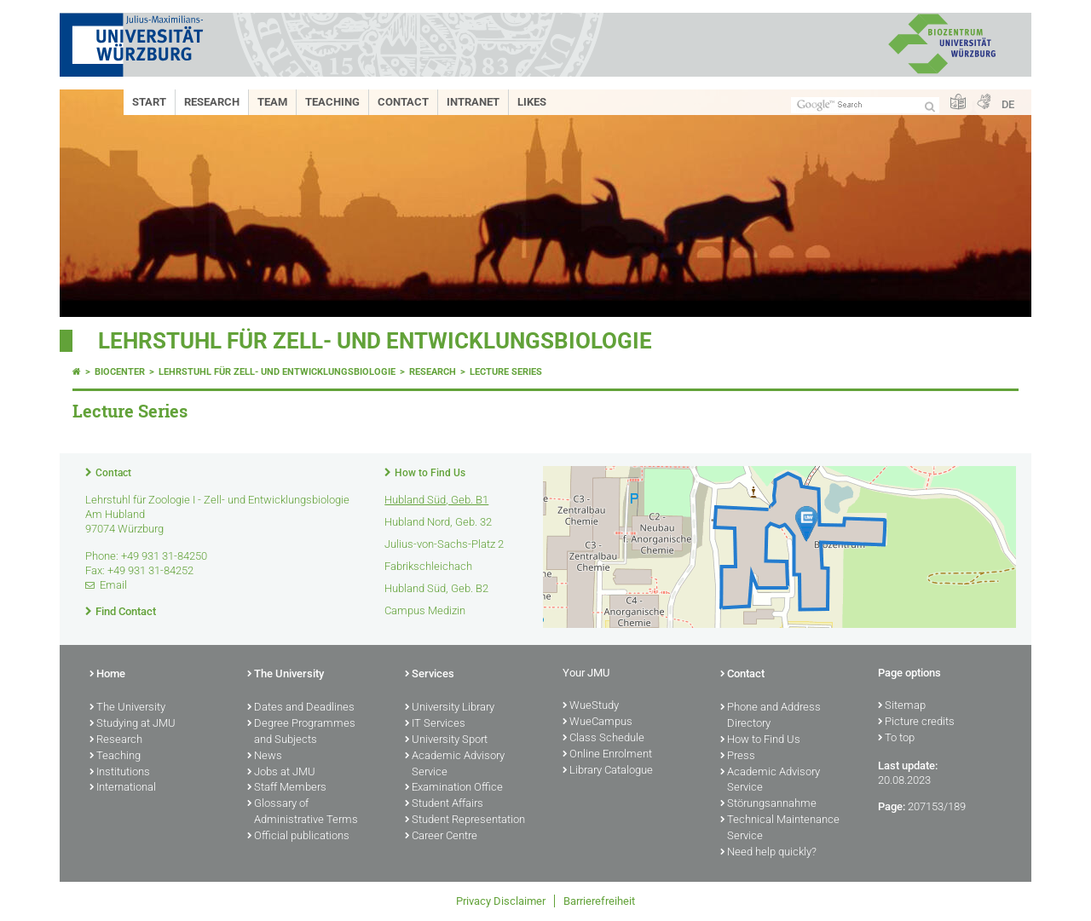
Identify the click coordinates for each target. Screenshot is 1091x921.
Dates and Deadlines (301, 708)
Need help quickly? (768, 853)
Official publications (298, 836)
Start (149, 101)
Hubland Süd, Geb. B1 (436, 499)
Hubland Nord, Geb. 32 (438, 521)
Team (272, 101)
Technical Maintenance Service (780, 828)
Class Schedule (603, 738)
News (264, 756)
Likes (531, 101)
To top (896, 738)
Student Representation (465, 820)
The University (127, 708)
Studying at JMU (132, 724)
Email (113, 585)
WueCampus (597, 722)
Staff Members (286, 788)
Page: (891, 806)
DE (1008, 104)
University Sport (446, 740)
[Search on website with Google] (865, 105)
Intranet (473, 101)
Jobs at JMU (281, 772)
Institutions (119, 772)
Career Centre (441, 836)
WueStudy (591, 706)
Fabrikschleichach (428, 566)
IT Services (435, 724)
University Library (449, 708)
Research (212, 101)
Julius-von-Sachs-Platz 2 (444, 544)
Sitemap (902, 706)
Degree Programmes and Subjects (301, 732)
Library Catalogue (608, 771)
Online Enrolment (607, 755)
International (122, 788)
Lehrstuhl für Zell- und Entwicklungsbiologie (375, 341)
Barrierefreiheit (599, 901)
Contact (403, 101)
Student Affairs (444, 804)
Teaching (332, 101)
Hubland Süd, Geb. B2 (436, 588)
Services (429, 674)
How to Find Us (430, 473)
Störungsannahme (768, 804)
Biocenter (120, 371)
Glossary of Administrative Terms (302, 812)
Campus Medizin (424, 610)
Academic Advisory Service (455, 764)
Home (107, 674)
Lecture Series (506, 371)
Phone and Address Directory (770, 716)
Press (737, 756)
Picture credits (916, 722)
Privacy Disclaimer (501, 901)
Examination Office (454, 788)
